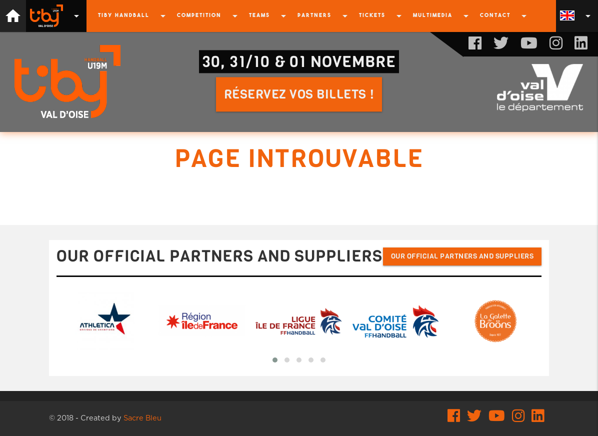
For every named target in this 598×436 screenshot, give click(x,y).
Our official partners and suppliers (462, 256)
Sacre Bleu (143, 418)
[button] (275, 360)
